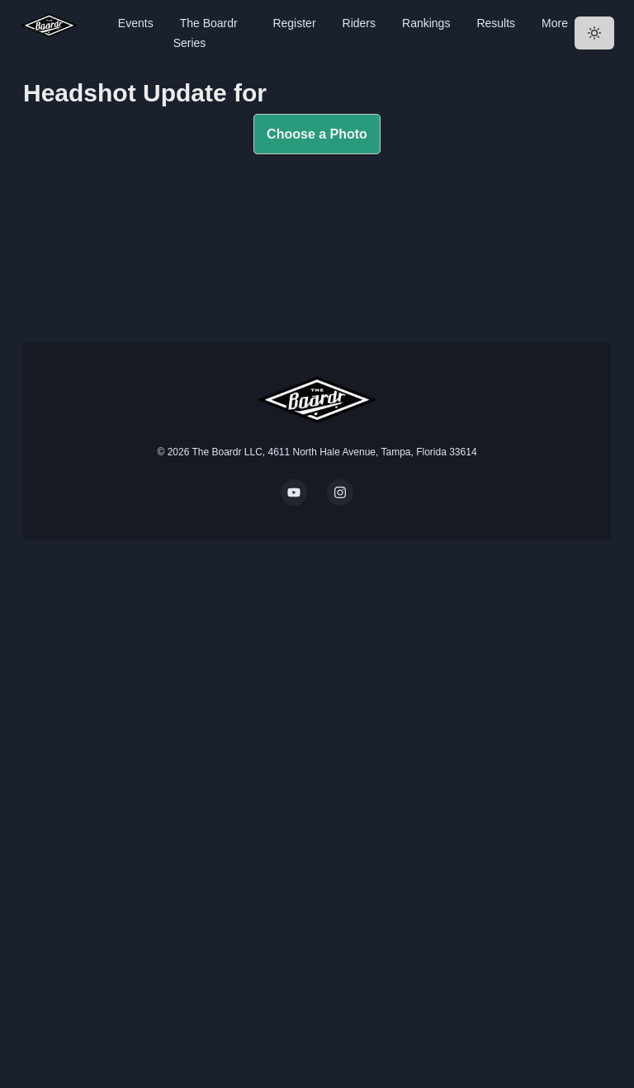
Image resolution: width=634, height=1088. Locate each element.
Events (136, 23)
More (555, 23)
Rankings (426, 23)
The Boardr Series (205, 32)
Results (495, 23)
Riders (359, 23)
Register (293, 23)
